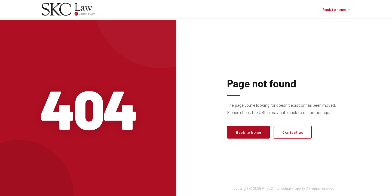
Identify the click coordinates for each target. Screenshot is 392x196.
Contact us (292, 132)
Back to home (248, 132)
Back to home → (337, 9)
